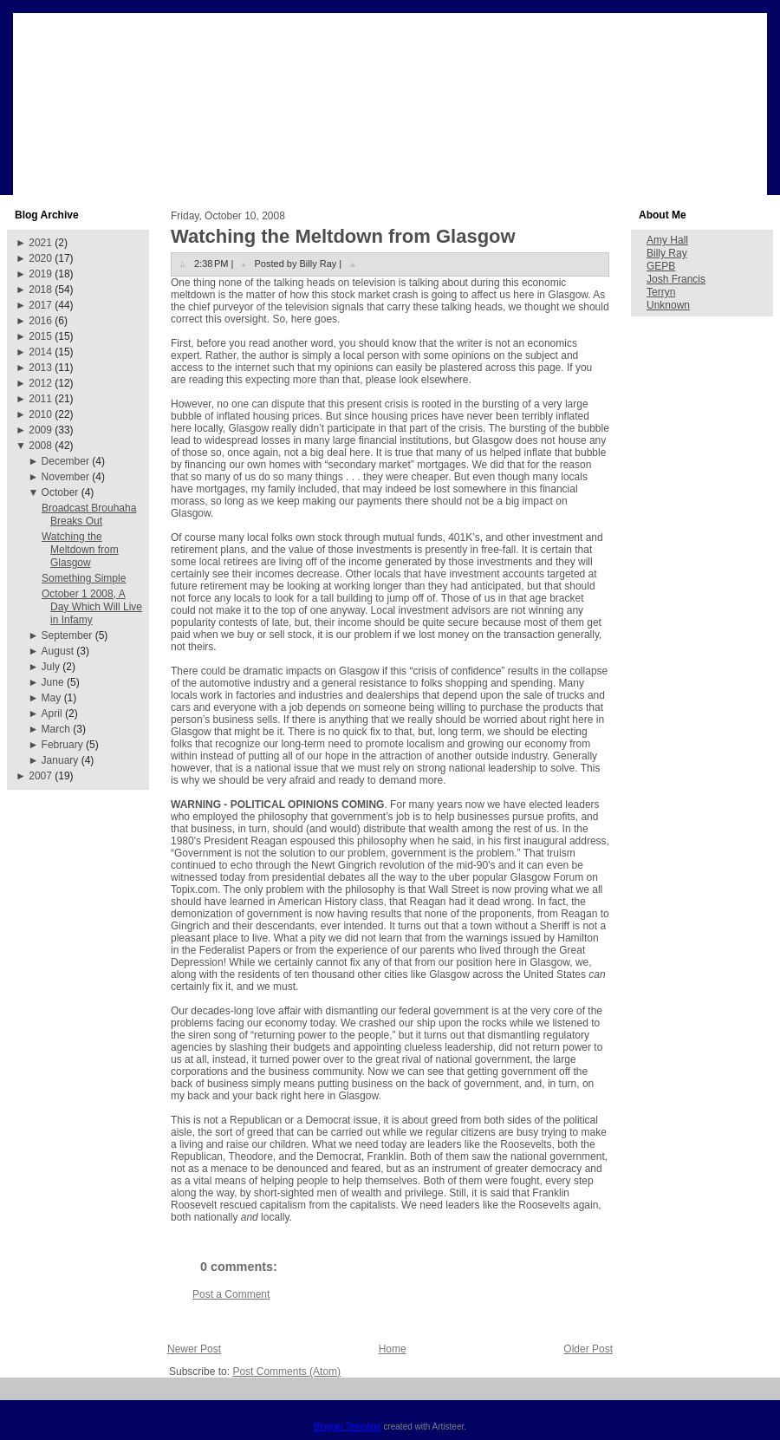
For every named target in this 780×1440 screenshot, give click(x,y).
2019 (40, 274)
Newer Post (194, 1349)
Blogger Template (347, 1426)
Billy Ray (667, 253)
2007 (40, 776)
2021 (40, 243)
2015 (40, 336)
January (60, 760)
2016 (40, 321)
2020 (40, 258)
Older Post (588, 1349)
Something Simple (84, 578)
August (58, 651)
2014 (40, 352)
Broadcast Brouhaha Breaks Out (89, 514)
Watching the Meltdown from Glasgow (80, 550)
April (52, 713)
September (67, 635)
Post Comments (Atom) (286, 1371)
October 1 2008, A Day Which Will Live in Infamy (92, 607)
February (62, 745)
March (56, 729)
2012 (40, 383)
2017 (40, 305)
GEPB (661, 266)
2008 (40, 446)
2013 (40, 368)
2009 (40, 430)
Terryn (661, 292)
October (60, 492)
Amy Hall (667, 240)
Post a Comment (231, 1294)
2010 (40, 414)
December (65, 461)
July (51, 667)
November (65, 477)
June (53, 682)
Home (392, 1349)
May (52, 698)
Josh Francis (676, 279)
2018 (40, 289)
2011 (40, 399)
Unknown (668, 305)
